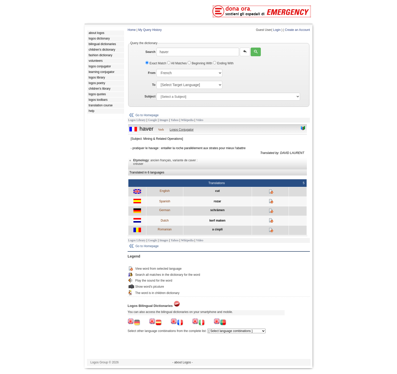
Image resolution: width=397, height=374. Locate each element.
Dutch (165, 220)
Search (150, 52)
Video (199, 120)
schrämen (217, 210)
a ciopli (217, 229)
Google (152, 120)
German (164, 210)
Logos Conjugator (182, 129)
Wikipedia (187, 120)
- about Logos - (182, 362)
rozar (217, 201)
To (153, 85)
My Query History (150, 30)
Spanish (164, 201)
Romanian (165, 229)
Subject (150, 96)
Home (132, 30)
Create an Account (297, 30)
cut (217, 191)
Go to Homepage (146, 115)
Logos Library (137, 120)
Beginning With (200, 63)
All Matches (177, 63)
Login (277, 30)
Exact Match (156, 63)
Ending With (223, 63)
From (151, 73)
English (165, 191)
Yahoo (174, 120)
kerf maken (217, 220)
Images (164, 120)
